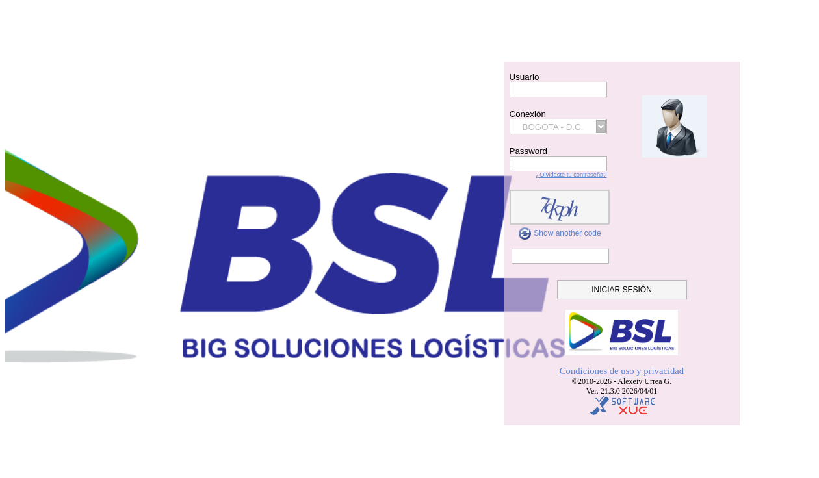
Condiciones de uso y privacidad (622, 371)
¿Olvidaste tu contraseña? (571, 174)
